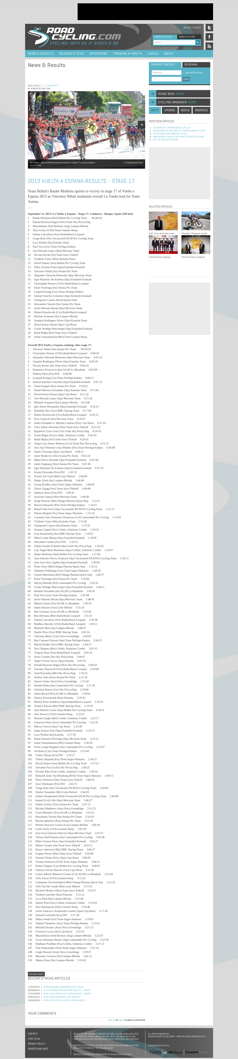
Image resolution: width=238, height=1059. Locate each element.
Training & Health (127, 53)
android (201, 110)
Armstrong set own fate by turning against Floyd (179, 131)
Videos (153, 53)
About (169, 53)
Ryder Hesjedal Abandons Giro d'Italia (63, 987)
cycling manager (177, 102)
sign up (112, 1020)
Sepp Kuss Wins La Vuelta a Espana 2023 (64, 1000)
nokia (185, 110)
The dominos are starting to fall (170, 134)
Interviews (99, 53)
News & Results (41, 53)
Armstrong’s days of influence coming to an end (178, 137)
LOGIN (186, 79)
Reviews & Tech (71, 53)
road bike (171, 94)
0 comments (52, 86)
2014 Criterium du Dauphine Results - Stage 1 (67, 990)
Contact (197, 28)
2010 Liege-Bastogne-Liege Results (61, 997)
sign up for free (192, 73)
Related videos (36, 974)
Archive (187, 28)
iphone (169, 110)
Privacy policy (36, 1044)
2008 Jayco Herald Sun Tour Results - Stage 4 (67, 994)
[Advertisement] (145, 11)
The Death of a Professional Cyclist (172, 128)
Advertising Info (38, 1049)
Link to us (34, 1039)
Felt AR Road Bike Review (165, 140)
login (121, 1020)
